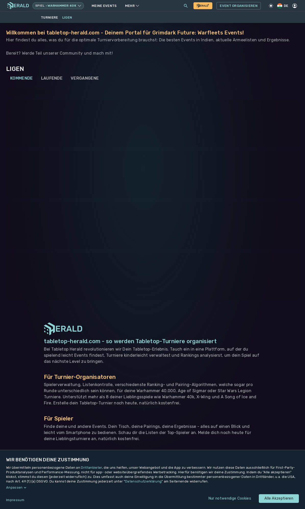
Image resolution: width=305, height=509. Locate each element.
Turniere (49, 17)
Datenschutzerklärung (143, 481)
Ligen (67, 17)
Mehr (132, 6)
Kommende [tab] (21, 78)
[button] (152, 487)
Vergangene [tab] (85, 78)
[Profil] (295, 6)
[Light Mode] (271, 6)
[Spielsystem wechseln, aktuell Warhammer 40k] (58, 5)
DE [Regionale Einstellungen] (283, 6)
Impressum (15, 500)
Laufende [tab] (52, 78)
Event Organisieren (239, 5)
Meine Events (104, 6)
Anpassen (14, 487)
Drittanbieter (91, 467)
